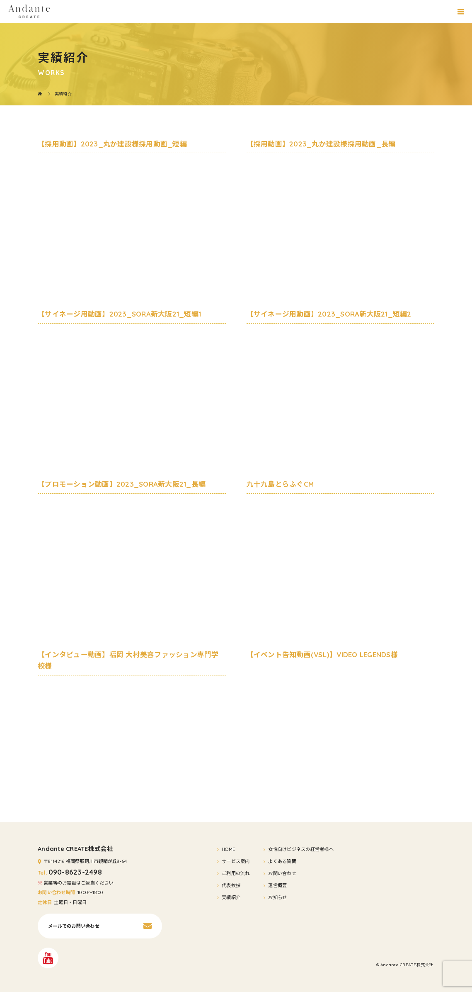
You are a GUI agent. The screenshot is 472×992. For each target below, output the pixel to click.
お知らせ (277, 897)
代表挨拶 (231, 885)
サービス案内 (236, 861)
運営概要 (277, 885)
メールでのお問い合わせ (73, 926)
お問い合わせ (282, 873)
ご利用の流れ (236, 873)
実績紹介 (231, 897)
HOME (228, 849)
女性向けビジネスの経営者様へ (301, 849)
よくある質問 (282, 861)
